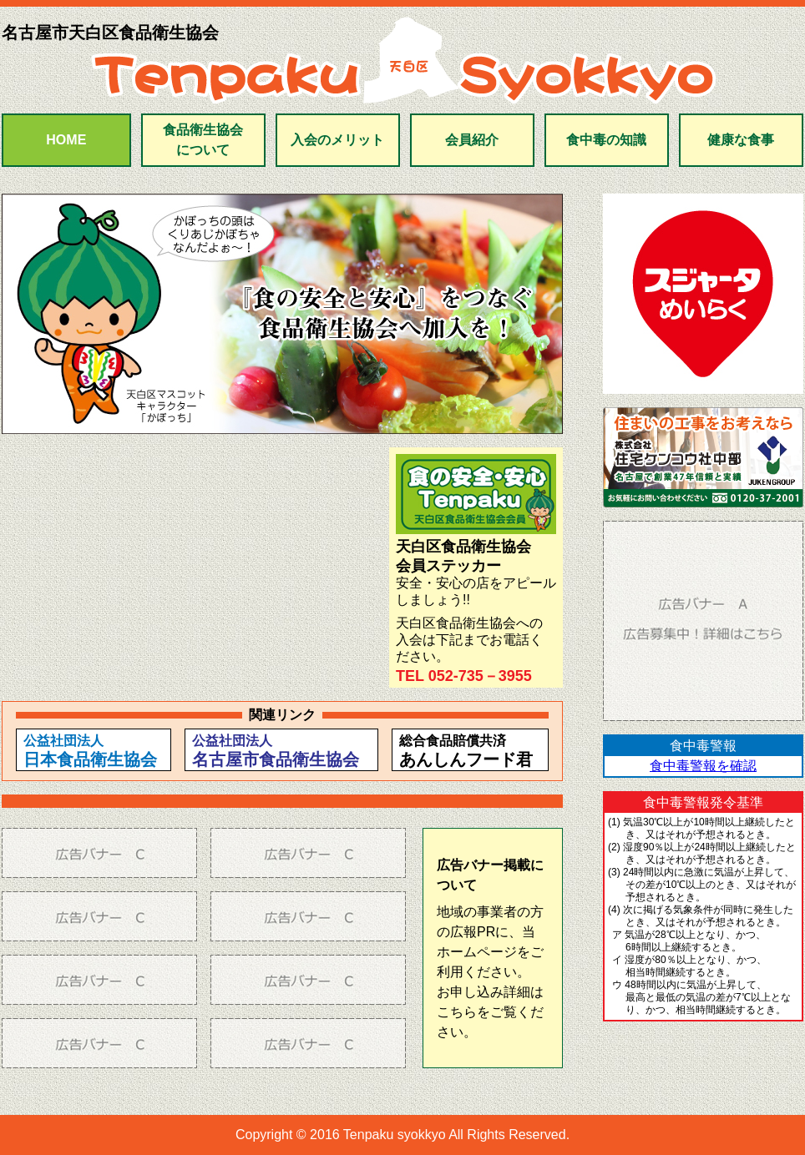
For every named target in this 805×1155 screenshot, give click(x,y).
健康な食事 (740, 140)
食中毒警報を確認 (703, 766)
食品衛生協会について (203, 140)
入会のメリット (337, 140)
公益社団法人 (90, 751)
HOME (66, 140)
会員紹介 (472, 140)
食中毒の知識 (606, 140)
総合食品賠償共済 (466, 751)
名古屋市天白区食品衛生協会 (110, 32)
